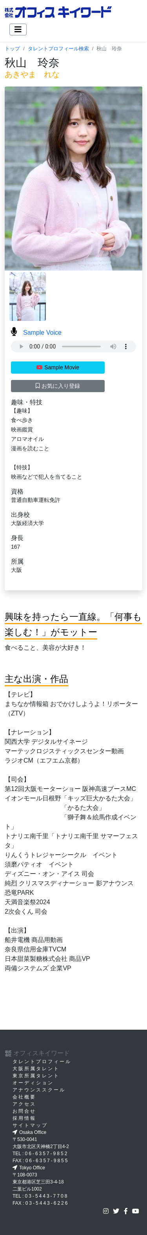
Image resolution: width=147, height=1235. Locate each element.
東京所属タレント (36, 1075)
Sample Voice (36, 332)
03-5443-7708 (47, 1196)
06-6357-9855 (47, 1160)
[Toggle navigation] (18, 29)
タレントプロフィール (42, 1061)
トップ (12, 49)
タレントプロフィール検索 (58, 49)
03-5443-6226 (47, 1203)
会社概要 (24, 1097)
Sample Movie (57, 367)
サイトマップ (30, 1125)
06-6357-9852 (47, 1153)
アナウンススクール (39, 1090)
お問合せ (24, 1111)
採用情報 (24, 1118)
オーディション (33, 1083)
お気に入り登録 (58, 386)
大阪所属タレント (36, 1068)
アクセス (24, 1104)
